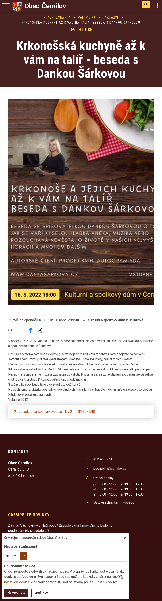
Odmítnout (42, 592)
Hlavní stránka (57, 17)
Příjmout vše (16, 592)
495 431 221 (102, 459)
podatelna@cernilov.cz (110, 468)
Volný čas (87, 17)
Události (110, 17)
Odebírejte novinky (29, 515)
